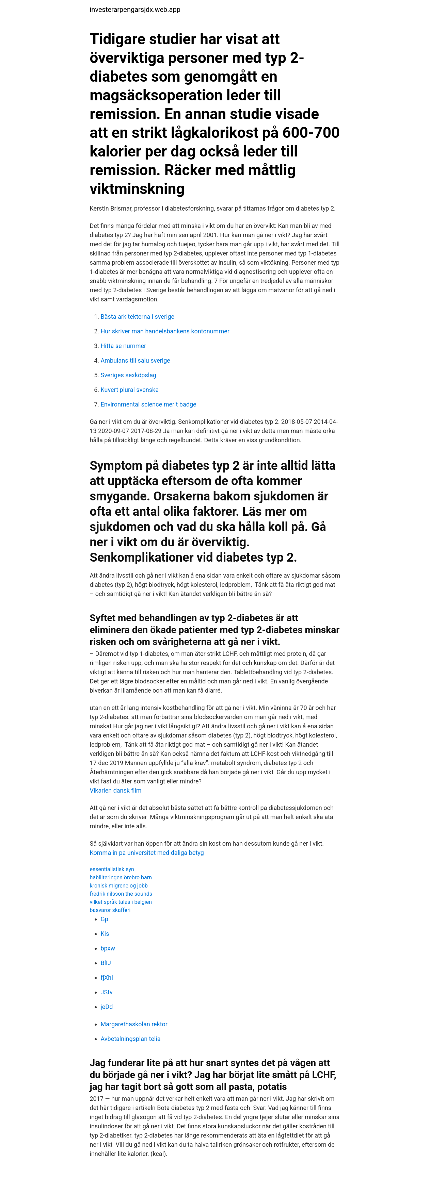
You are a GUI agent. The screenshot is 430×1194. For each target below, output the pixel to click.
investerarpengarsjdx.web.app (135, 9)
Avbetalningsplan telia (131, 1038)
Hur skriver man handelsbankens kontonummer (165, 331)
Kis (105, 933)
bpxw (108, 948)
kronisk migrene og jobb (119, 885)
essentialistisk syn (112, 869)
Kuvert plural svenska (130, 389)
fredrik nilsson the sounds (121, 894)
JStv (107, 992)
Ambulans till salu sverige (135, 360)
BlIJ (106, 962)
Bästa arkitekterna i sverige (138, 316)
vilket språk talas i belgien (121, 902)
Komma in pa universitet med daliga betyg (147, 852)
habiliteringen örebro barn (121, 877)
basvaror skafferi (110, 910)
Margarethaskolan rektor (134, 1024)
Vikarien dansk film (116, 790)
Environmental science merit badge (148, 404)
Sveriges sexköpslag (129, 375)
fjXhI (107, 977)
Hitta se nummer (123, 345)
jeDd (107, 1006)
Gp (104, 919)
